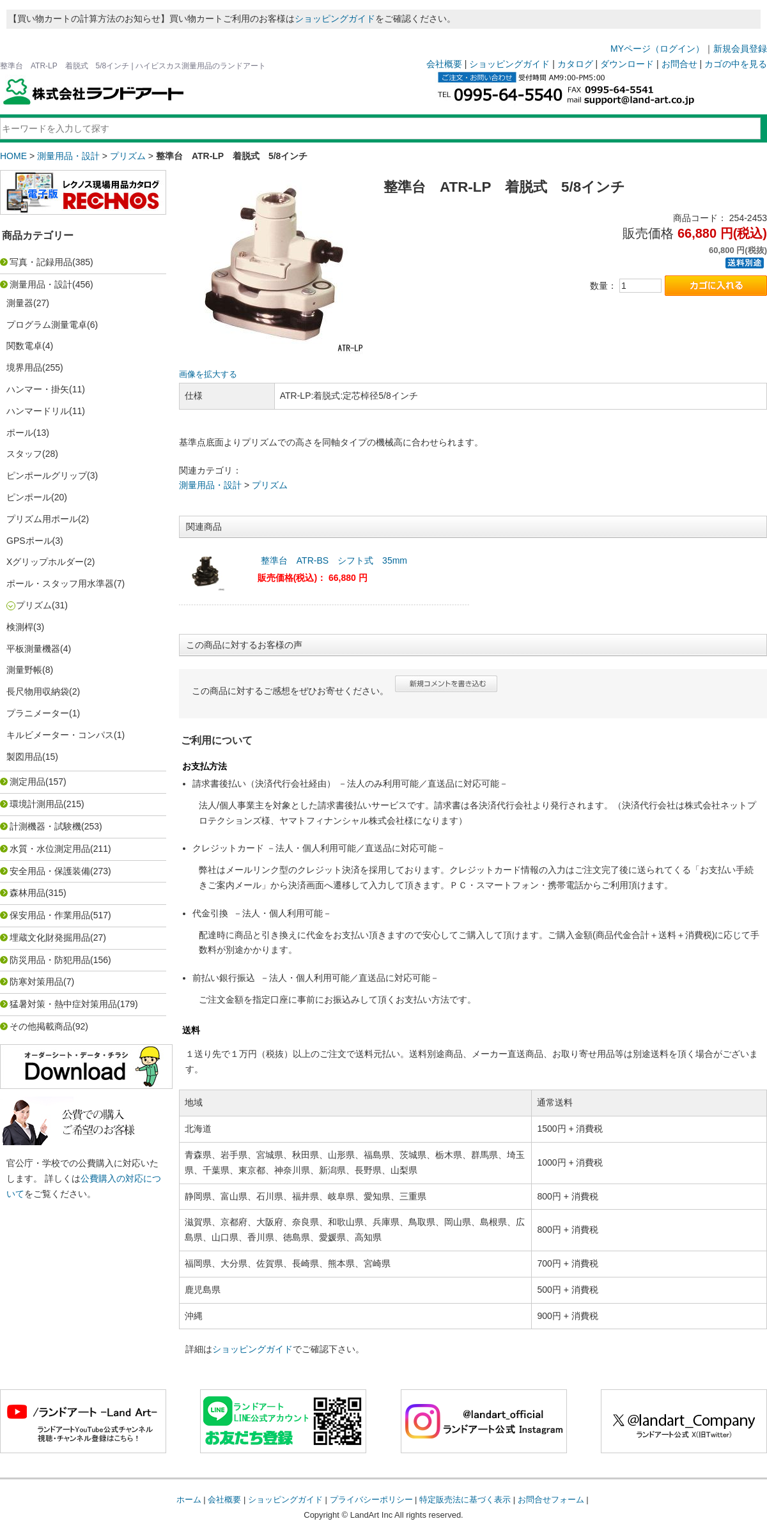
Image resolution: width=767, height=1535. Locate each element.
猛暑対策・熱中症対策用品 (63, 1004)
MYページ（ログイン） (657, 48)
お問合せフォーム (551, 1499)
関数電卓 (24, 346)
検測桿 (19, 627)
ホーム (188, 1499)
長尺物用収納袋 (37, 691)
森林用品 (27, 893)
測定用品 (27, 781)
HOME (13, 156)
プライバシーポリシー (371, 1499)
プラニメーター (37, 713)
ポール (19, 433)
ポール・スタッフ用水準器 (60, 583)
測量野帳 (24, 670)
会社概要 (444, 64)
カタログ (575, 64)
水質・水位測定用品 (50, 849)
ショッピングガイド (335, 18)
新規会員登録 (740, 48)
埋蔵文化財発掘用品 (50, 937)
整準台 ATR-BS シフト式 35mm (334, 560)
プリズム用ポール (42, 519)
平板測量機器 (33, 649)
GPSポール (29, 541)
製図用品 (24, 757)
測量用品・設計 (68, 156)
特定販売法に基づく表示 (465, 1499)
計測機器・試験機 (45, 826)
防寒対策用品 (36, 981)
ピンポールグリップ (46, 475)
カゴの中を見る (735, 64)
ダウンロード (627, 64)
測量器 (19, 303)
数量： (603, 286)
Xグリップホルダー (45, 562)
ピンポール (28, 497)
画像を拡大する (208, 374)
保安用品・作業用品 (50, 915)
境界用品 (24, 367)
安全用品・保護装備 (50, 871)
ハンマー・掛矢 (37, 389)
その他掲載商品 (41, 1026)
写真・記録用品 (41, 262)
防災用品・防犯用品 (50, 960)
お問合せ (679, 64)
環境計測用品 (36, 804)
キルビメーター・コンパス (60, 735)
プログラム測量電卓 (46, 325)
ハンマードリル (37, 411)
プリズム (128, 156)
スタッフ (24, 454)
